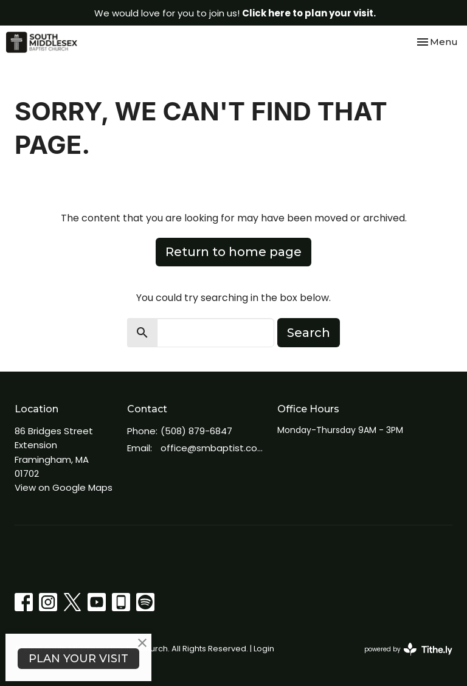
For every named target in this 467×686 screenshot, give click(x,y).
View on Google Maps (63, 487)
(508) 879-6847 (196, 430)
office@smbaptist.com (213, 448)
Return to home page (233, 251)
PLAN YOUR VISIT (78, 658)
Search (308, 332)
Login (264, 648)
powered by (408, 649)
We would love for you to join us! (235, 13)
